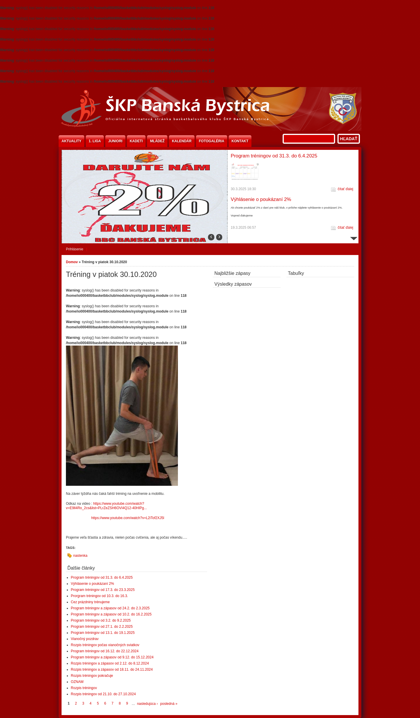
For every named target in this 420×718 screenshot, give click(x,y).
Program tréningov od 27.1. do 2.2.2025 (102, 627)
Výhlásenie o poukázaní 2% (261, 199)
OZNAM (77, 682)
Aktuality (71, 141)
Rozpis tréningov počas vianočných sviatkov (105, 645)
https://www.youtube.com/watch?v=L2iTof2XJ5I (128, 518)
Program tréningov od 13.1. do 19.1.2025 (103, 633)
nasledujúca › (147, 704)
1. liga (95, 141)
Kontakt (240, 141)
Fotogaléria (211, 141)
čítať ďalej (345, 189)
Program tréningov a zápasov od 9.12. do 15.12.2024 (112, 657)
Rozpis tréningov (84, 688)
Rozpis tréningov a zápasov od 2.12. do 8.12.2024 (110, 663)
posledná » (168, 704)
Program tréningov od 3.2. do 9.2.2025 (101, 620)
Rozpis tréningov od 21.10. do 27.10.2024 (103, 694)
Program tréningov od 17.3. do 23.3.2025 (103, 590)
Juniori (115, 141)
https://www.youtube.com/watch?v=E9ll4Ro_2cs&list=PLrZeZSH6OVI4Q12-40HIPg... (106, 506)
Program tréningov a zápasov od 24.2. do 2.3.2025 (110, 608)
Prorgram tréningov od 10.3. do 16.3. (99, 596)
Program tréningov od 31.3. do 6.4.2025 (274, 156)
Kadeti (136, 141)
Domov (72, 262)
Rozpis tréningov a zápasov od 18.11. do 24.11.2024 (112, 669)
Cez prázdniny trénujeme (90, 602)
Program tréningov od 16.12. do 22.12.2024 (105, 651)
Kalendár (181, 141)
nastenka (80, 556)
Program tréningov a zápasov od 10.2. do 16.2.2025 (111, 614)
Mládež (157, 141)
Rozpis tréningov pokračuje (92, 676)
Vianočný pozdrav (85, 639)
